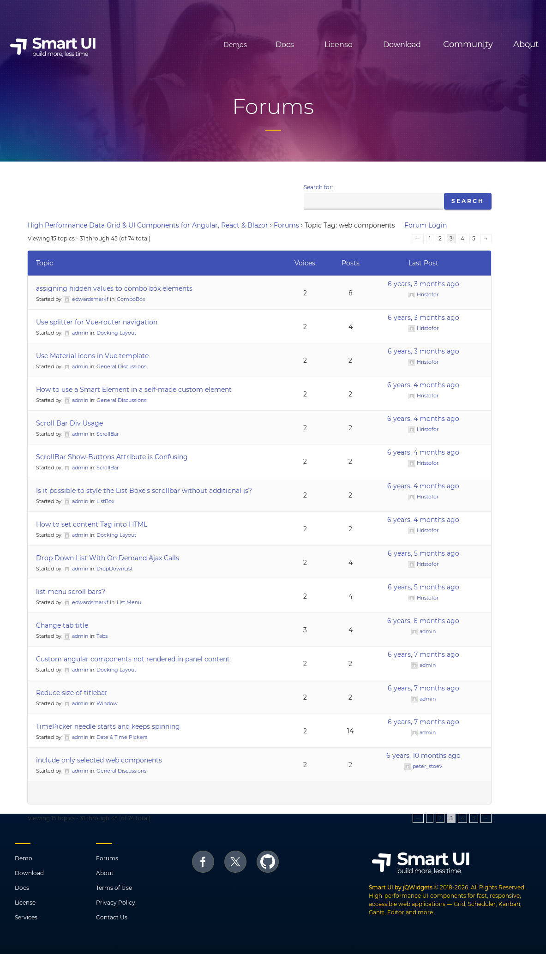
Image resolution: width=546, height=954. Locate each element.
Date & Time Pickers (121, 737)
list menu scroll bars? (70, 592)
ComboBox (131, 299)
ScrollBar (107, 434)
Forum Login (425, 225)
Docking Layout (116, 333)
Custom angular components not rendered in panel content (133, 659)
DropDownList (114, 568)
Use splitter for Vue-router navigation (96, 322)
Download (363, 44)
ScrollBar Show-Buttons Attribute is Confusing (112, 457)
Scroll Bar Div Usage (69, 423)
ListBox (105, 501)
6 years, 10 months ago (423, 755)
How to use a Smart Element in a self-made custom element (134, 389)
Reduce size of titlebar (72, 693)
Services (26, 917)
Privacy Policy (115, 902)
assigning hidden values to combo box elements (114, 288)
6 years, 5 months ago (423, 553)
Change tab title (62, 625)
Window (107, 703)
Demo (23, 858)
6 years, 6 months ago (423, 621)
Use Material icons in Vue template (92, 356)
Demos (181, 45)
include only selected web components (99, 760)
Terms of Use (114, 887)
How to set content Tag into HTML (91, 524)
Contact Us (111, 917)
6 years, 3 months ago (423, 284)
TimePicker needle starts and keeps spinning (108, 726)
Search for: (318, 187)
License (299, 44)
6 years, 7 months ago (423, 654)
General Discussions (121, 366)
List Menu (129, 602)
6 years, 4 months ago (423, 385)
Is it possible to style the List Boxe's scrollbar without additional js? (144, 490)
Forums (286, 225)
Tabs (102, 636)
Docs (245, 44)
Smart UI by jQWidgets (400, 887)
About (105, 873)
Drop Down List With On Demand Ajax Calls (107, 558)
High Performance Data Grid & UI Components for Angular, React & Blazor (147, 225)
